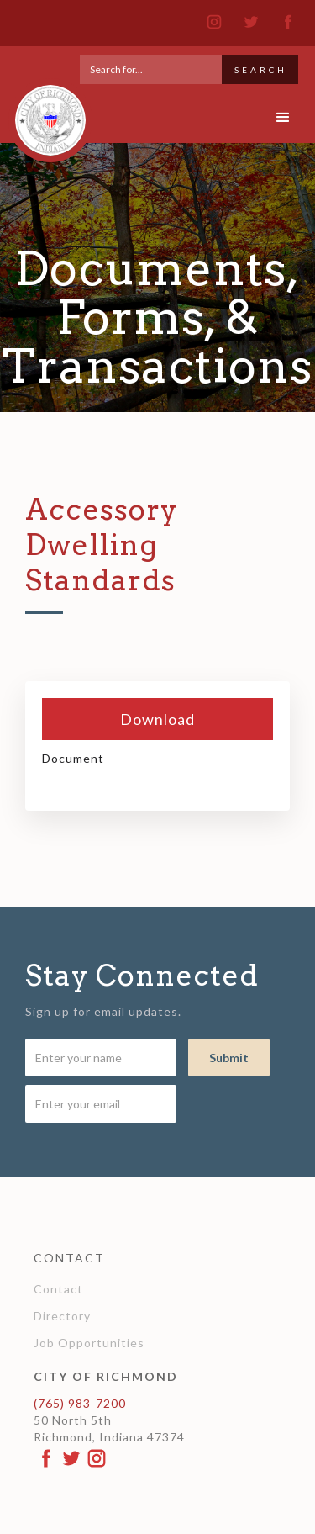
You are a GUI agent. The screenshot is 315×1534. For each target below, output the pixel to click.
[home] (46, 113)
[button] (283, 118)
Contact (58, 1289)
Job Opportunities (89, 1343)
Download (157, 719)
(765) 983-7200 (80, 1403)
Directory (62, 1316)
